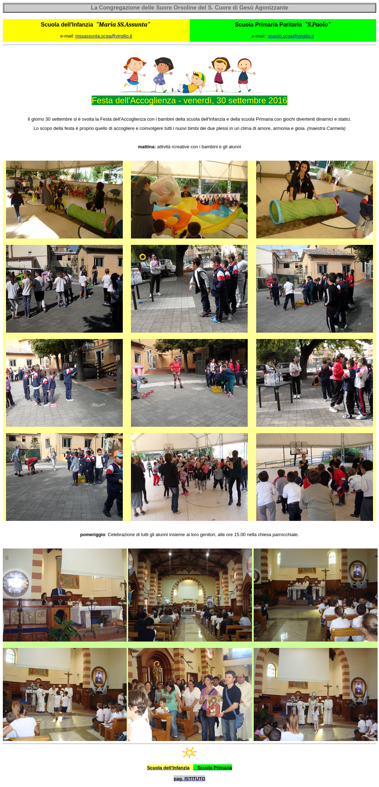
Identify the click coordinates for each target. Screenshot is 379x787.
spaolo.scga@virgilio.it (291, 36)
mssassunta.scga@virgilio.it (103, 36)
